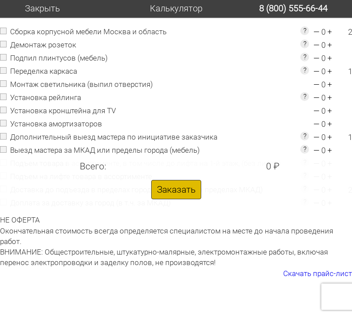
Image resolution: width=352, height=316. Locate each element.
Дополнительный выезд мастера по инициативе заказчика (113, 137)
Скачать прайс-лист (317, 273)
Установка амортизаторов (56, 123)
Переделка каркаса (43, 71)
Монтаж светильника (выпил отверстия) (81, 84)
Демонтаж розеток (43, 44)
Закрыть (42, 8)
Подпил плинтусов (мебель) (59, 58)
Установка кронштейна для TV (63, 110)
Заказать (176, 189)
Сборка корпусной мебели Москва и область (88, 31)
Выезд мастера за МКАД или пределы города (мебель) (105, 150)
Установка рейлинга (45, 97)
